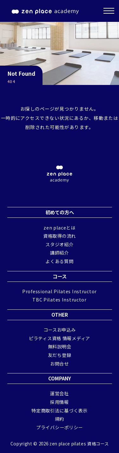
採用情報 (59, 401)
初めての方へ (59, 212)
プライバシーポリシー (59, 427)
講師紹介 (59, 252)
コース (60, 276)
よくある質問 (59, 261)
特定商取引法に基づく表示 (59, 410)
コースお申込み (59, 329)
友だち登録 (59, 355)
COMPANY (59, 378)
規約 (59, 418)
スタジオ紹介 (59, 244)
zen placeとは (59, 227)
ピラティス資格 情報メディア (59, 338)
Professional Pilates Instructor (59, 291)
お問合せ (59, 363)
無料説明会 (59, 346)
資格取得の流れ (59, 235)
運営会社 (59, 393)
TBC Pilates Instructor (59, 299)
